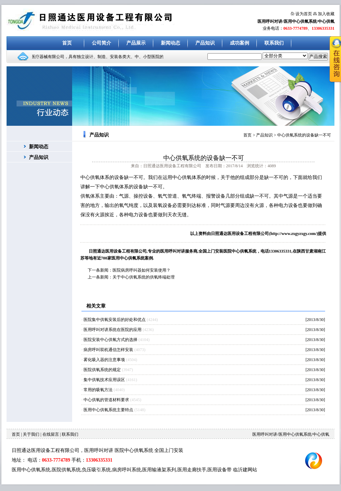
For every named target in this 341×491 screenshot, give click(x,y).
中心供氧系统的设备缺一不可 (304, 135)
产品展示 (136, 43)
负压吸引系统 (96, 469)
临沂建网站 (245, 469)
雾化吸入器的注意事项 (104, 359)
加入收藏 (326, 13)
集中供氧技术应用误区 (104, 379)
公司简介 (101, 43)
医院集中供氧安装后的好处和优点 (115, 319)
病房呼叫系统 (126, 469)
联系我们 (274, 43)
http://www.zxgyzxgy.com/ (293, 233)
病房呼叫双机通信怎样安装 (108, 349)
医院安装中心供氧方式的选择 (110, 339)
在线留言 (50, 434)
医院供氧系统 (66, 469)
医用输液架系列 (159, 469)
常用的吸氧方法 (98, 389)
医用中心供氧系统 (31, 469)
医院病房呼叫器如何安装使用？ (141, 270)
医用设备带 (219, 469)
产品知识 (205, 43)
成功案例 (239, 43)
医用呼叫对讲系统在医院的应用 (113, 329)
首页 (67, 43)
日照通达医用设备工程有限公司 (240, 233)
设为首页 (303, 13)
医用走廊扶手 (191, 469)
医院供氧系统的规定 (102, 369)
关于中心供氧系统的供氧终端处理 (144, 277)
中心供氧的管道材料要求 (106, 399)
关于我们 (31, 434)
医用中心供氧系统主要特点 (108, 409)
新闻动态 (170, 43)
